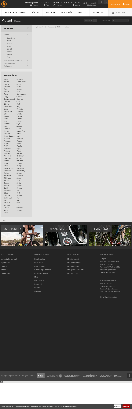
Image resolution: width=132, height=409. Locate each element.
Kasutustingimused (41, 273)
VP (17, 205)
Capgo (6, 97)
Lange (6, 131)
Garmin (6, 124)
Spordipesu (11, 38)
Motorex (7, 153)
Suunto (19, 195)
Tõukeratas (5, 273)
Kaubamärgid (10, 75)
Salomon (19, 173)
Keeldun (126, 406)
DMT (18, 104)
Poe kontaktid (39, 280)
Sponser (19, 188)
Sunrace (7, 195)
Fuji (5, 121)
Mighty (18, 148)
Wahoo (6, 208)
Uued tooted (38, 263)
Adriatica (19, 79)
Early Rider (8, 111)
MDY (6, 146)
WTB (6, 210)
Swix (18, 198)
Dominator (8, 106)
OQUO (19, 158)
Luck (18, 136)
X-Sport (4, 221)
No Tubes (7, 156)
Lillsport (7, 134)
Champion (20, 99)
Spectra (19, 186)
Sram (18, 190)
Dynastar (19, 109)
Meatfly (19, 146)
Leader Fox (20, 131)
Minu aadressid (73, 266)
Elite (5, 114)
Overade (19, 161)
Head (6, 126)
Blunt (18, 92)
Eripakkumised (39, 259)
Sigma (18, 178)
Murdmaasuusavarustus (13, 60)
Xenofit (19, 210)
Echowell (19, 111)
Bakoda (7, 87)
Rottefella (7, 171)
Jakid (9, 41)
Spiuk (6, 188)
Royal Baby (20, 171)
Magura (19, 141)
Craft (18, 102)
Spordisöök (66, 12)
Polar (6, 166)
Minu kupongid (72, 273)
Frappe (19, 119)
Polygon (19, 166)
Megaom (7, 148)
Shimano (7, 178)
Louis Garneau (9, 136)
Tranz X (7, 203)
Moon (18, 151)
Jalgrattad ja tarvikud (15, 12)
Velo (18, 203)
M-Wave (7, 139)
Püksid (9, 43)
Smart (6, 183)
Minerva (7, 151)
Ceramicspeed (9, 99)
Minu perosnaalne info (75, 270)
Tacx (6, 200)
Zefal (6, 213)
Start (6, 193)
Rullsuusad (8, 66)
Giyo (18, 124)
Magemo (7, 141)
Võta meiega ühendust (42, 270)
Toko (18, 200)
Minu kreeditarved (73, 263)
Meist (36, 277)
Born (6, 94)
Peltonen (19, 163)
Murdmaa (50, 12)
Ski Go (6, 181)
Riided (6, 35)
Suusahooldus (9, 63)
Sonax (6, 186)
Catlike (19, 97)
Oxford (6, 163)
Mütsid (9, 54)
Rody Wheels (9, 168)
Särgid (9, 49)
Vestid (9, 46)
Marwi (18, 144)
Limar (18, 134)
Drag (18, 106)
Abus (6, 79)
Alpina (6, 82)
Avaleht (41, 27)
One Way (7, 158)
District (6, 104)
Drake (6, 109)
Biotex (6, 92)
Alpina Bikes (21, 82)
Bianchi (19, 89)
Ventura (7, 205)
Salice (6, 173)
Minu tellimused (73, 259)
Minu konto (73, 254)
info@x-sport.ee (31, 2)
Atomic (6, 84)
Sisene (127, 4)
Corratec (7, 102)
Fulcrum (19, 121)
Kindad (9, 52)
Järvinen (7, 129)
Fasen (6, 116)
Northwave (20, 156)
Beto (6, 89)
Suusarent (98, 12)
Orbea (6, 161)
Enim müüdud (39, 266)
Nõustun (117, 406)
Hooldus (82, 12)
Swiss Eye (8, 198)
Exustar (19, 114)
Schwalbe (7, 176)
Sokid (9, 57)
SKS (18, 181)
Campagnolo (21, 94)
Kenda (18, 129)
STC (18, 193)
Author (18, 84)
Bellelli (18, 87)
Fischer (19, 116)
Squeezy (7, 190)
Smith (18, 183)
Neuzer (19, 153)
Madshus (19, 139)
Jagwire (19, 126)
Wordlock (19, 208)
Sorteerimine (106, 20)
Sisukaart (37, 291)
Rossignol (20, 168)
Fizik (6, 119)
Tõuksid (35, 12)
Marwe (6, 144)
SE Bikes (19, 176)
